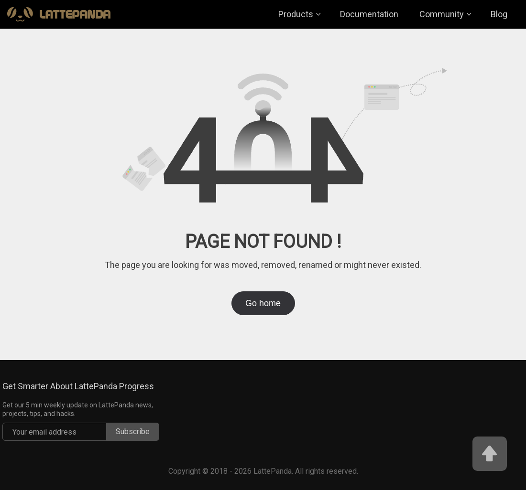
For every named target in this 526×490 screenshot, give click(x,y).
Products (299, 14)
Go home (263, 303)
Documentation (369, 14)
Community (445, 14)
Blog (499, 14)
